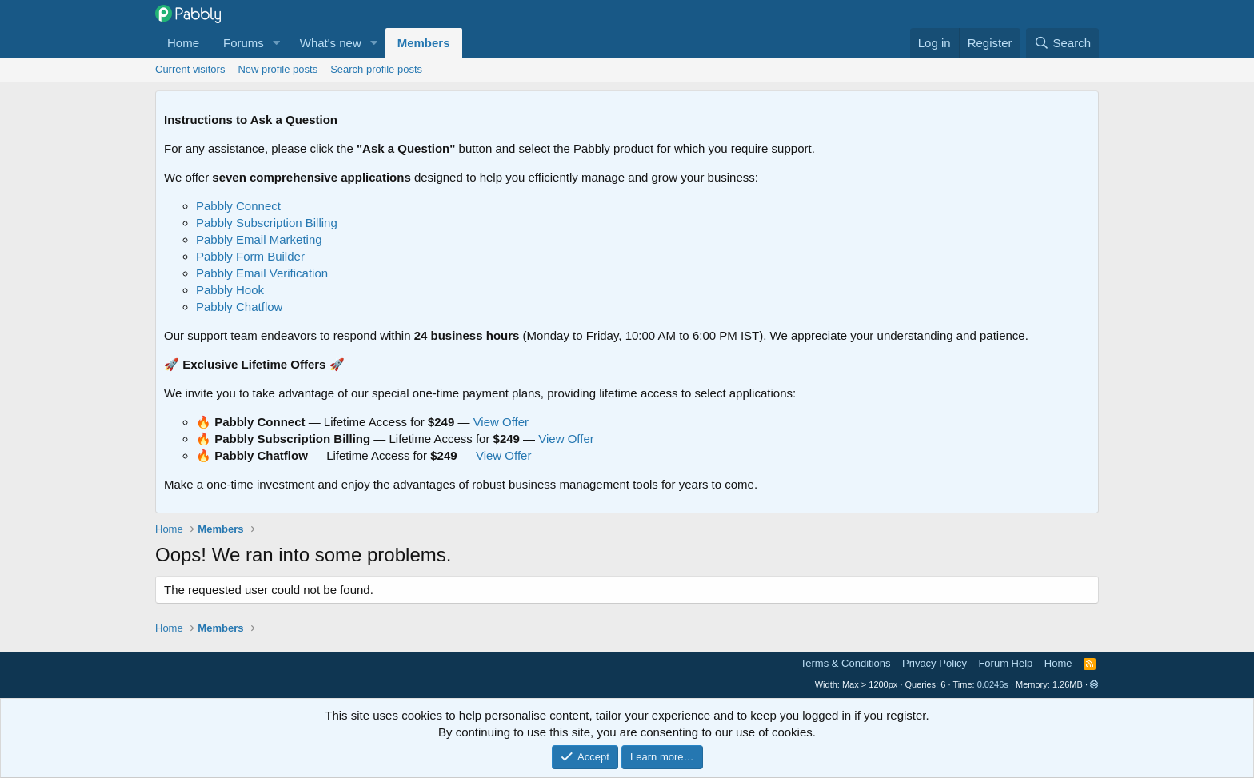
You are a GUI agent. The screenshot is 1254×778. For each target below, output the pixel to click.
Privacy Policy (934, 663)
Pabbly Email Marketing (259, 239)
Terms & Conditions (846, 663)
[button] (277, 43)
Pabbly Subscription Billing (266, 222)
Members (423, 43)
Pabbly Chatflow (239, 306)
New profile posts (277, 69)
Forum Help (1005, 663)
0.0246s (992, 684)
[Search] (1062, 43)
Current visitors (190, 69)
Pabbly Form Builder (250, 256)
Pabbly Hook (230, 290)
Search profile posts (376, 69)
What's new (330, 43)
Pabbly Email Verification (262, 273)
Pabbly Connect (238, 206)
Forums (243, 43)
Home (183, 43)
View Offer (501, 422)
